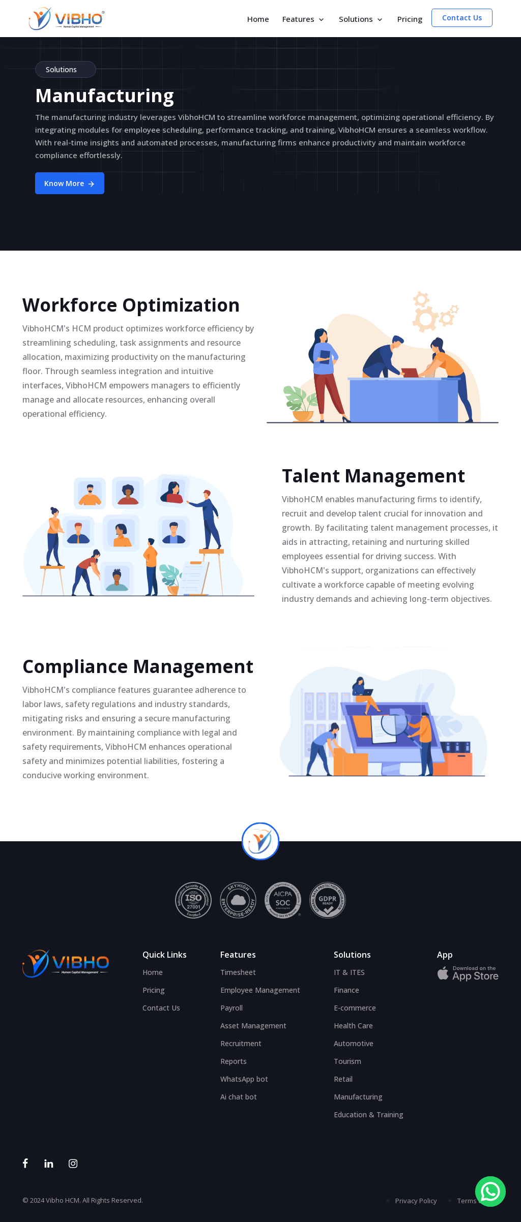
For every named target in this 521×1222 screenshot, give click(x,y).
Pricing (409, 19)
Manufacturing (358, 1097)
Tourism (347, 1061)
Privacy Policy (416, 1200)
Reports (233, 1061)
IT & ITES (349, 972)
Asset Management (253, 1025)
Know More (69, 183)
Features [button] (304, 19)
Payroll (231, 1008)
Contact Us (462, 17)
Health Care (353, 1025)
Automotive (353, 1043)
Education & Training (368, 1114)
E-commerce (355, 1008)
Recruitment (241, 1043)
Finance (346, 990)
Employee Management (260, 990)
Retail (343, 1079)
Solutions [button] (361, 19)
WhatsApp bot (244, 1079)
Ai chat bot (238, 1097)
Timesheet (238, 972)
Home (258, 19)
